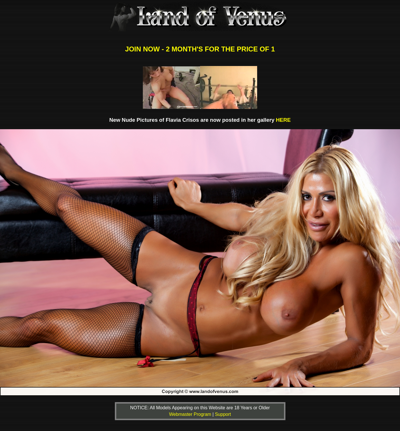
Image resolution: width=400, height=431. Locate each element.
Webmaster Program (191, 414)
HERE (283, 120)
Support (223, 414)
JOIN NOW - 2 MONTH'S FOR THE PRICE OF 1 (200, 49)
